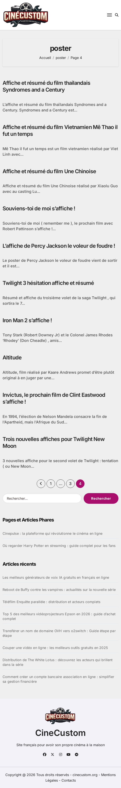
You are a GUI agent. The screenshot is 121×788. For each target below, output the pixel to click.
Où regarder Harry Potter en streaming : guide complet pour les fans (59, 545)
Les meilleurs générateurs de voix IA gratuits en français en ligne (56, 577)
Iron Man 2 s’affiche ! (27, 320)
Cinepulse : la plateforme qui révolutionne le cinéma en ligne (52, 533)
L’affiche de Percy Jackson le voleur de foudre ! (59, 246)
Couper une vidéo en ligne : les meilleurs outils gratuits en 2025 (55, 648)
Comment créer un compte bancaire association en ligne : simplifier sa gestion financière (58, 679)
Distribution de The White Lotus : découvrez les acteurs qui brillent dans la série (58, 662)
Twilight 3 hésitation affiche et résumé (48, 283)
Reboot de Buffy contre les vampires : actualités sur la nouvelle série (59, 589)
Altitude (12, 357)
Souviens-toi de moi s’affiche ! (39, 208)
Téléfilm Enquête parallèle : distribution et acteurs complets (51, 602)
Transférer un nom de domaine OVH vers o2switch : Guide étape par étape (59, 633)
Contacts (68, 780)
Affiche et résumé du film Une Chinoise (49, 171)
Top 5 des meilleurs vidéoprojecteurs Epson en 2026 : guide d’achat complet (59, 616)
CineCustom (60, 733)
